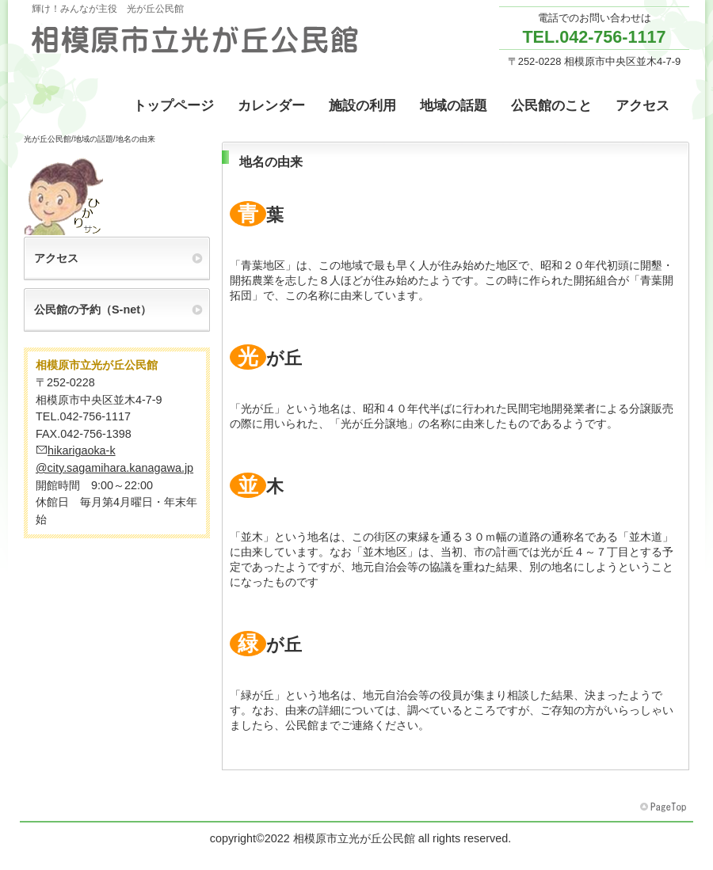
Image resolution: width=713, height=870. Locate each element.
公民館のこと (551, 105)
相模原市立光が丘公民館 (194, 39)
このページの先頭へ (664, 807)
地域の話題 (453, 105)
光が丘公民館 (47, 139)
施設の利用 (362, 105)
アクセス (642, 105)
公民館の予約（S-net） (92, 309)
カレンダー (271, 105)
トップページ (173, 105)
